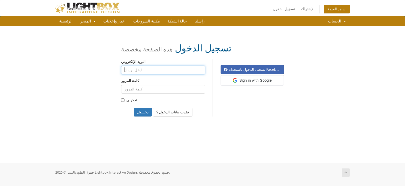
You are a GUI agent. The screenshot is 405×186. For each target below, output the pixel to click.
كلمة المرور (130, 80)
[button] (252, 80)
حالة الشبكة (177, 21)
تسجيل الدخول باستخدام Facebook (253, 69)
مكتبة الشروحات (146, 21)
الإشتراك (308, 8)
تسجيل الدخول (284, 8)
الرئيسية (66, 21)
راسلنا (199, 21)
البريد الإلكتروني (133, 61)
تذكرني (129, 99)
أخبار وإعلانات (114, 21)
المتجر (88, 21)
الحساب (337, 21)
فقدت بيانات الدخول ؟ (172, 112)
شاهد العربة (337, 8)
